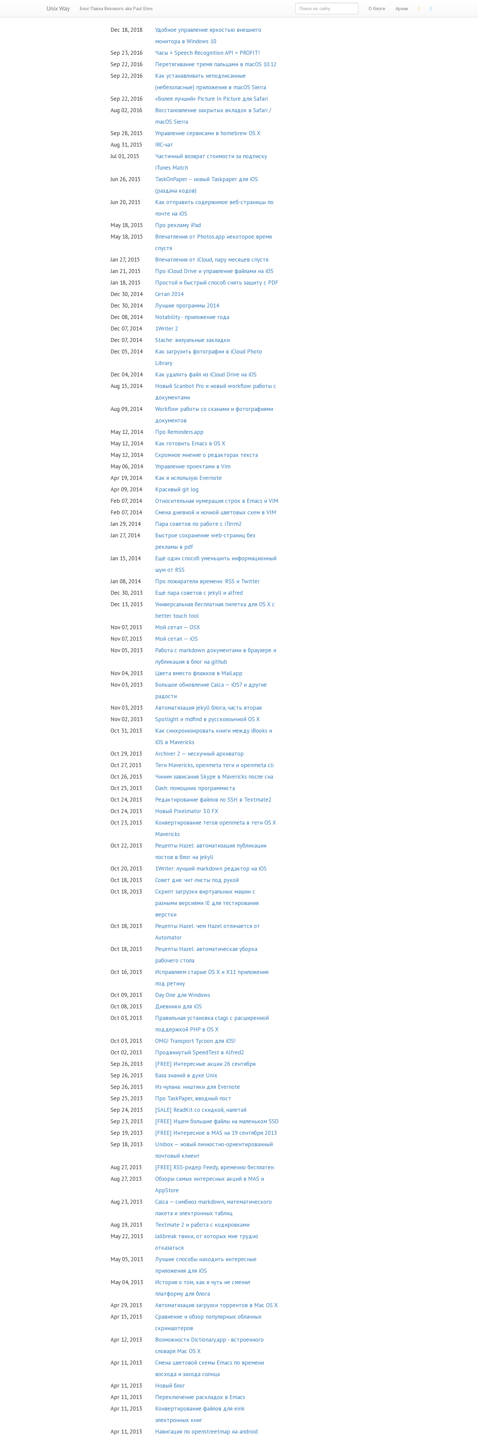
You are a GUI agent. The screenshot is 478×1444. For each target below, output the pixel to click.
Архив (402, 8)
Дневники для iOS (178, 1006)
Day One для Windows (182, 995)
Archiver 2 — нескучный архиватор (199, 753)
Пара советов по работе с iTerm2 (198, 524)
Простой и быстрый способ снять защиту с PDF (216, 282)
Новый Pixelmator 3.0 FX (186, 811)
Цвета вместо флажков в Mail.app (198, 673)
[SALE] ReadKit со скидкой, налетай (200, 1109)
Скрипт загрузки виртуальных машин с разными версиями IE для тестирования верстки (207, 903)
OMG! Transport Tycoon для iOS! (195, 1041)
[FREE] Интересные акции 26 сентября (205, 1064)
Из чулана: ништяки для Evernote (197, 1087)
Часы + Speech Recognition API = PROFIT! (207, 52)
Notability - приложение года (192, 317)
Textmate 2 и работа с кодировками (202, 1224)
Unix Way (58, 8)
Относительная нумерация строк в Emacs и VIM (217, 501)
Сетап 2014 (169, 294)
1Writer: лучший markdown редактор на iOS (211, 868)
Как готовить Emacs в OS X (190, 443)
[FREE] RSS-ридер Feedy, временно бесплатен (214, 1167)
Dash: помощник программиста (195, 788)
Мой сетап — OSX (177, 627)
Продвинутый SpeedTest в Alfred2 (199, 1052)
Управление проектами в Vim (193, 466)
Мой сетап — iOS (176, 638)
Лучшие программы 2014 (187, 305)
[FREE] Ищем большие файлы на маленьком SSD (217, 1121)
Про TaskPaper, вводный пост (193, 1098)
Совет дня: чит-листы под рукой (197, 880)
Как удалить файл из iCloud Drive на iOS (206, 374)
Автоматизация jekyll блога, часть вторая (208, 707)
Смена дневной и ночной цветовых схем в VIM (215, 512)
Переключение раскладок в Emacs (200, 1397)
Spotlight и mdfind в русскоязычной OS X (207, 719)
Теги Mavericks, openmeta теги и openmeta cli (214, 765)
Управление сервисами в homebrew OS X (208, 133)
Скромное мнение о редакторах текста (206, 455)
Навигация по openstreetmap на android (206, 1431)
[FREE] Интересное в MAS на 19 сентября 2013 (216, 1132)
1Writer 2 (166, 328)
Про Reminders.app (179, 432)
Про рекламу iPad (178, 225)
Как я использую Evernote (188, 478)
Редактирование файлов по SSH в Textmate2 (213, 799)
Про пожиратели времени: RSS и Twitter (207, 581)
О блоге (376, 8)
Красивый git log (176, 489)
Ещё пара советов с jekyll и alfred (199, 592)
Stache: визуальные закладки (192, 340)
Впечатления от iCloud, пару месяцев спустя (211, 259)
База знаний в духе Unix (186, 1075)
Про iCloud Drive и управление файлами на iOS (214, 271)
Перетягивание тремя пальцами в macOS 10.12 (216, 64)
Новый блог (170, 1385)
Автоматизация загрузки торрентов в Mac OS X (216, 1305)
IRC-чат (164, 144)
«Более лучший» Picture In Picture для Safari (211, 98)
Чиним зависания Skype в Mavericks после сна (214, 776)
